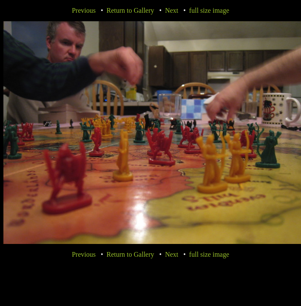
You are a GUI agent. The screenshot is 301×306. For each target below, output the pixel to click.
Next (171, 10)
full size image (209, 10)
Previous (84, 10)
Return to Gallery (130, 10)
